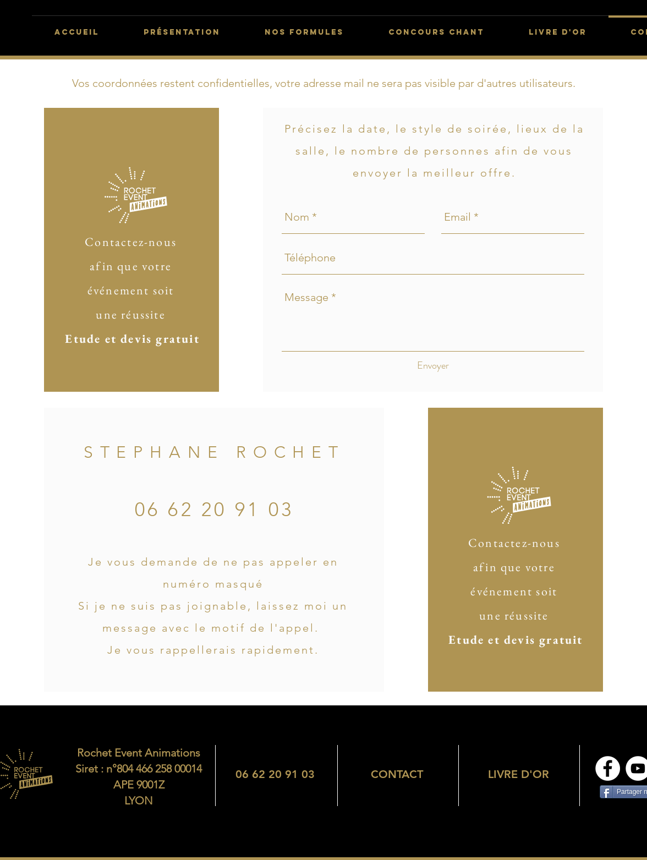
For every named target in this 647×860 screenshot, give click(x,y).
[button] (436, 27)
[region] (275, 774)
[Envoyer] (433, 366)
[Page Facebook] (607, 768)
